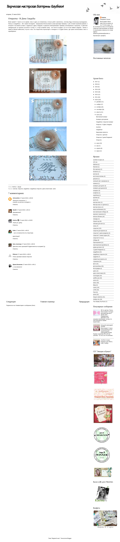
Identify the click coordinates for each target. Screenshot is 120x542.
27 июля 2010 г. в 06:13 (23, 210)
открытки (20, 188)
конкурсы (95, 190)
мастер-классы (97, 207)
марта (98, 151)
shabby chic (96, 299)
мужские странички (98, 214)
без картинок (96, 169)
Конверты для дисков (102, 119)
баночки (95, 166)
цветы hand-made (47, 188)
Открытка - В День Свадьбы (104, 124)
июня (98, 143)
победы (95, 240)
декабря (98, 101)
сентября (99, 109)
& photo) (98, 127)
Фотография (96, 268)
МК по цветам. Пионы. (107, 310)
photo (94, 294)
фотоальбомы (97, 266)
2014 (96, 89)
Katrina (15, 220)
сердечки (95, 256)
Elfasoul (15, 254)
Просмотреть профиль (99, 35)
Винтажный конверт (101, 116)
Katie (14, 230)
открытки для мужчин (99, 230)
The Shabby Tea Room (99, 301)
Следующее (11, 302)
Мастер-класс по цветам (100, 204)
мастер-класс (97, 202)
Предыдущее (84, 302)
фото (94, 263)
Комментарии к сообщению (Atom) (25, 305)
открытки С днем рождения (100, 233)
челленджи (96, 275)
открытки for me (97, 238)
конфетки (95, 193)
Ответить (15, 204)
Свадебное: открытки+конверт (104, 122)
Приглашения (97, 242)
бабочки (95, 164)
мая (97, 145)
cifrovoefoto (16, 198)
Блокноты (96, 171)
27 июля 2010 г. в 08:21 (22, 230)
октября (98, 107)
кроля (94, 200)
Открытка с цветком (101, 134)
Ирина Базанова (18, 264)
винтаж (15, 188)
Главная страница (47, 302)
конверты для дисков (99, 188)
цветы (95, 271)
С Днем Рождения (98, 249)
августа (98, 112)
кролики (95, 197)
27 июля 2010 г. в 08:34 (28, 244)
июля (98, 114)
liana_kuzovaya (17, 244)
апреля (98, 148)
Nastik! (15, 210)
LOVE (94, 289)
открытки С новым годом (100, 235)
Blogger (69, 538)
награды (95, 219)
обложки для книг (98, 223)
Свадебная (99, 129)
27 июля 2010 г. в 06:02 (26, 198)
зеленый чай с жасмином (100, 181)
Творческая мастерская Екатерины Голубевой (35, 6)
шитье (95, 280)
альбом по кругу (97, 159)
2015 (96, 86)
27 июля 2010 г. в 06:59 (26, 220)
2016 (96, 84)
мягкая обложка (97, 216)
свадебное (27, 188)
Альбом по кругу (105, 340)
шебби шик (96, 278)
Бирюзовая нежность (102, 132)
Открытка (99, 140)
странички (96, 261)
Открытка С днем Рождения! (104, 137)
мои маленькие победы (99, 211)
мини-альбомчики (98, 209)
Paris (94, 292)
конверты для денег (98, 185)
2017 (96, 81)
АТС (94, 162)
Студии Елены (63, 29)
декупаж (95, 178)
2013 (96, 92)
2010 (96, 99)
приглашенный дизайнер (100, 245)
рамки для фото (97, 247)
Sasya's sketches (97, 297)
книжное (95, 183)
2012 (96, 94)
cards (54, 188)
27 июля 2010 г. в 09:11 (29, 264)
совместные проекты (99, 259)
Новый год (96, 221)
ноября (98, 104)
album (94, 282)
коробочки (96, 195)
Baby (94, 285)
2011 (96, 97)
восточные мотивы (98, 176)
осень (94, 226)
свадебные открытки (36, 188)
